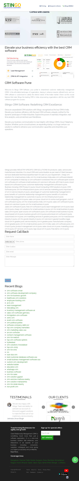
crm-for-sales (12, 374)
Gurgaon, (39, 460)
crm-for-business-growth (16, 296)
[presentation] (20, 272)
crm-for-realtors (13, 337)
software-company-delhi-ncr (18, 325)
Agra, (40, 463)
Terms (39, 469)
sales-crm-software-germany (18, 313)
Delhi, (28, 460)
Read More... (15, 452)
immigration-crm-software (17, 315)
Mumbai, (51, 460)
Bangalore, (15, 460)
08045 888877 (68, 6)
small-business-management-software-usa (23, 360)
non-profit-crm (12, 387)
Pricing (43, 6)
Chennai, (22, 460)
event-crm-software (14, 320)
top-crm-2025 (12, 347)
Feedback (33, 472)
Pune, (45, 460)
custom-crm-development (17, 362)
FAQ (27, 472)
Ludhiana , (62, 463)
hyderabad (11, 342)
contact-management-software (19, 335)
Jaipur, (35, 463)
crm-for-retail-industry (15, 384)
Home (28, 469)
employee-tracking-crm (16, 300)
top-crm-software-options (17, 340)
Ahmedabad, (59, 460)
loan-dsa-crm (12, 355)
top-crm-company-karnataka (18, 328)
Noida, (33, 460)
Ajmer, (44, 463)
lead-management (14, 305)
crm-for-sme (12, 350)
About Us (33, 469)
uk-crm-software (13, 332)
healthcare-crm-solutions (16, 298)
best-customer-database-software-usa (22, 357)
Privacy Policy (46, 469)
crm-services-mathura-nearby (18, 379)
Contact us (40, 472)
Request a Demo (54, 6)
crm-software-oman (15, 291)
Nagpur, (14, 463)
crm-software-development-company (21, 293)
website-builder (13, 364)
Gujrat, (30, 463)
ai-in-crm (10, 303)
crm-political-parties (14, 323)
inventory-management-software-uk (21, 310)
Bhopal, (24, 463)
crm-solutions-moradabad (17, 345)
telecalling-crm (12, 308)
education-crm (12, 367)
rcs (8, 352)
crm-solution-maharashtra (17, 382)
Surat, (19, 463)
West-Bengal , (52, 463)
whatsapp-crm (12, 369)
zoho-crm (11, 318)
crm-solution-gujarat (15, 377)
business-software (14, 372)
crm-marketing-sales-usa (16, 330)
